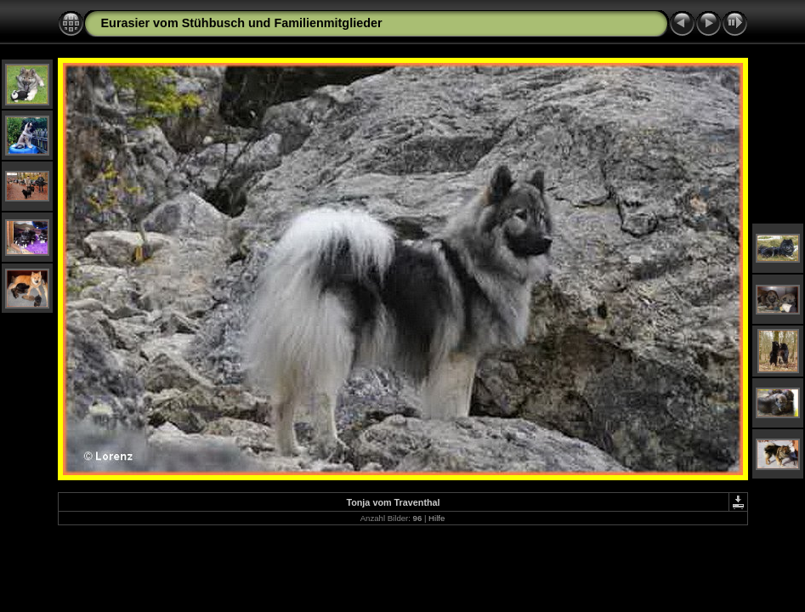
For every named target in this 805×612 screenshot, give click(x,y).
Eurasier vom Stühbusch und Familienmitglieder (242, 23)
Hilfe (436, 518)
